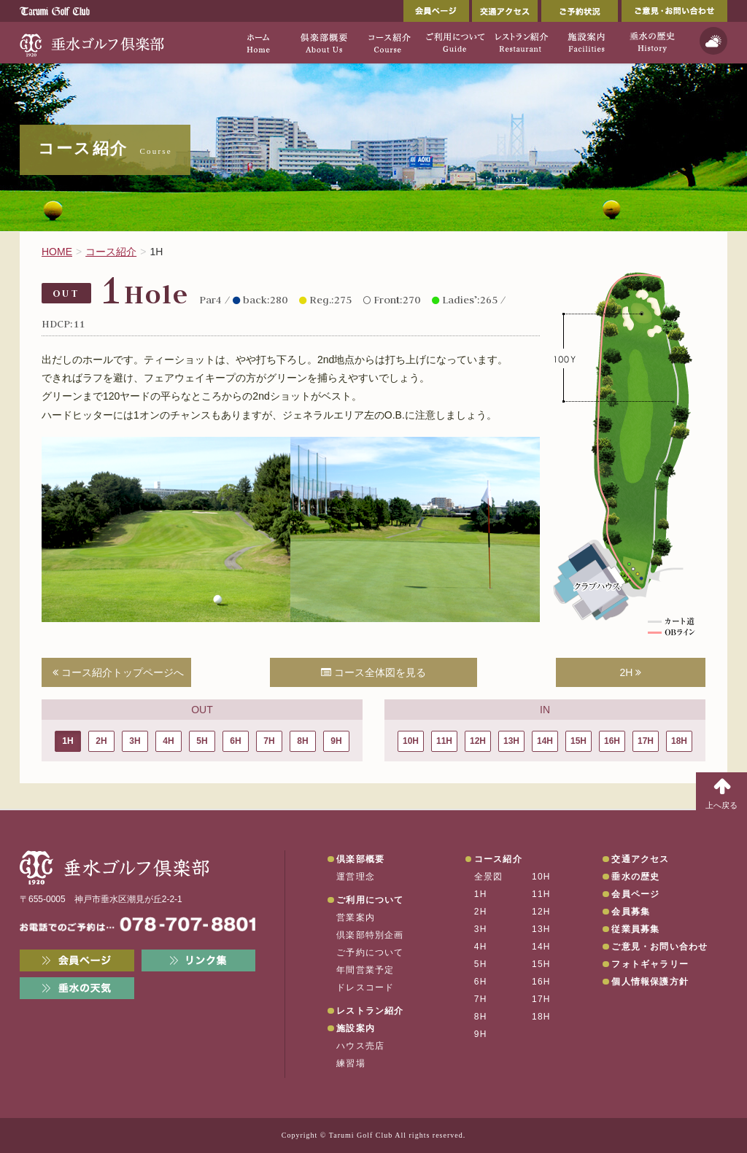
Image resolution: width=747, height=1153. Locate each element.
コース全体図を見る (373, 672)
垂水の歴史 (635, 876)
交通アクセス (505, 11)
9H (335, 741)
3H (134, 741)
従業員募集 (635, 929)
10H (411, 741)
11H (444, 741)
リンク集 (199, 960)
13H (511, 741)
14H (545, 741)
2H (631, 672)
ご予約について (369, 952)
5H (201, 741)
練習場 (350, 1063)
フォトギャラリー (650, 964)
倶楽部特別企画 (369, 935)
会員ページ (436, 11)
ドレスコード (365, 987)
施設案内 (355, 1028)
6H (235, 741)
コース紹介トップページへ (118, 672)
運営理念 (355, 876)
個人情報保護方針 (650, 982)
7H (268, 741)
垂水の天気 (77, 988)
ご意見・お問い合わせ (674, 11)
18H (679, 741)
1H (67, 741)
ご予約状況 (579, 11)
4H (168, 741)
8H (302, 741)
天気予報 (713, 41)
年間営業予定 (365, 970)
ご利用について (369, 900)
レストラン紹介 (369, 1011)
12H (478, 741)
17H (646, 741)
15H (578, 741)
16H (612, 741)
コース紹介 (498, 859)
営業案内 (355, 917)
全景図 (488, 876)
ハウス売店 (360, 1046)
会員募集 (630, 912)
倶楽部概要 (360, 859)
